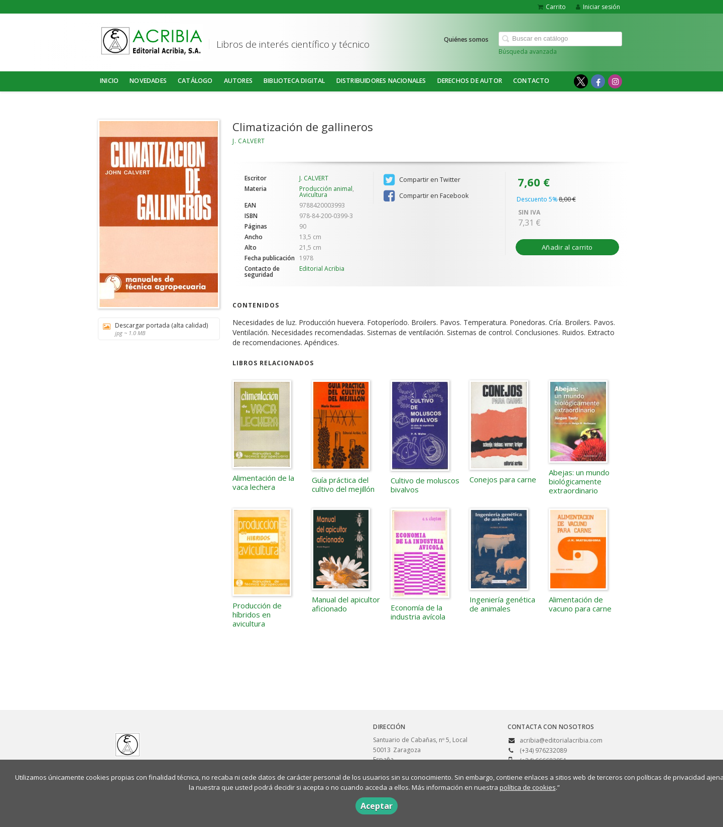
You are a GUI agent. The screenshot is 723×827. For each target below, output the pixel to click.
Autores (238, 80)
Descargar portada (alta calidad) (155, 329)
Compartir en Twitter (422, 179)
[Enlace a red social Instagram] (615, 81)
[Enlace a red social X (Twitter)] (581, 81)
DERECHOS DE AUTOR (469, 80)
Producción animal (325, 188)
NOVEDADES (148, 80)
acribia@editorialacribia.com (561, 740)
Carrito (552, 7)
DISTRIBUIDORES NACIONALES (381, 80)
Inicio (109, 80)
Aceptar (376, 805)
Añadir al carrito (567, 247)
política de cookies (528, 787)
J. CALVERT (248, 141)
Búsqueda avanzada (528, 51)
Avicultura (313, 194)
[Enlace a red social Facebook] (598, 81)
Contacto (531, 80)
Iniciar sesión (598, 7)
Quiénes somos (466, 39)
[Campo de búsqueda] (560, 39)
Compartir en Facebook (426, 195)
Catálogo (195, 80)
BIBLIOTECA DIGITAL (294, 80)
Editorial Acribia (321, 268)
